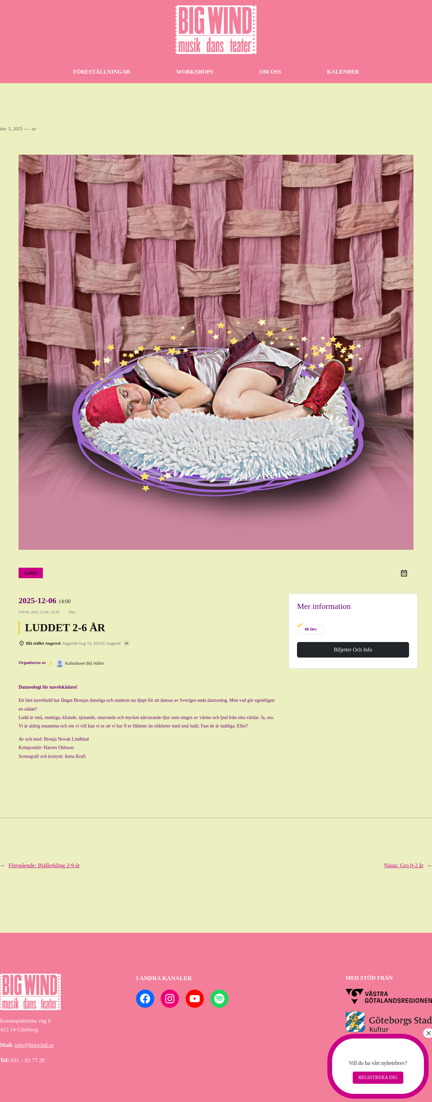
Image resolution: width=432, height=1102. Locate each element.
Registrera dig (378, 1077)
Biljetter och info (353, 649)
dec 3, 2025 (11, 128)
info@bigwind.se (34, 1045)
